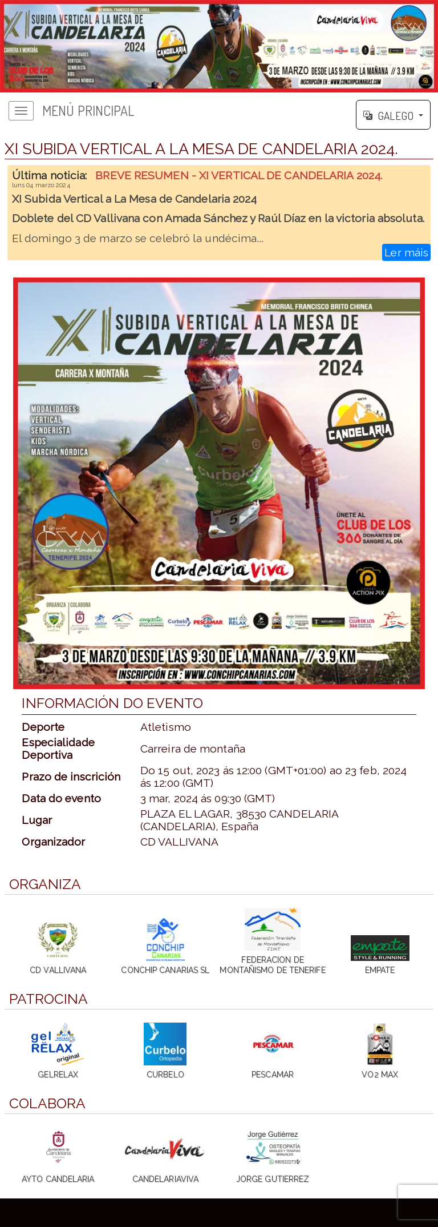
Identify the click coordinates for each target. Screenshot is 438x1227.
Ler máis (406, 252)
